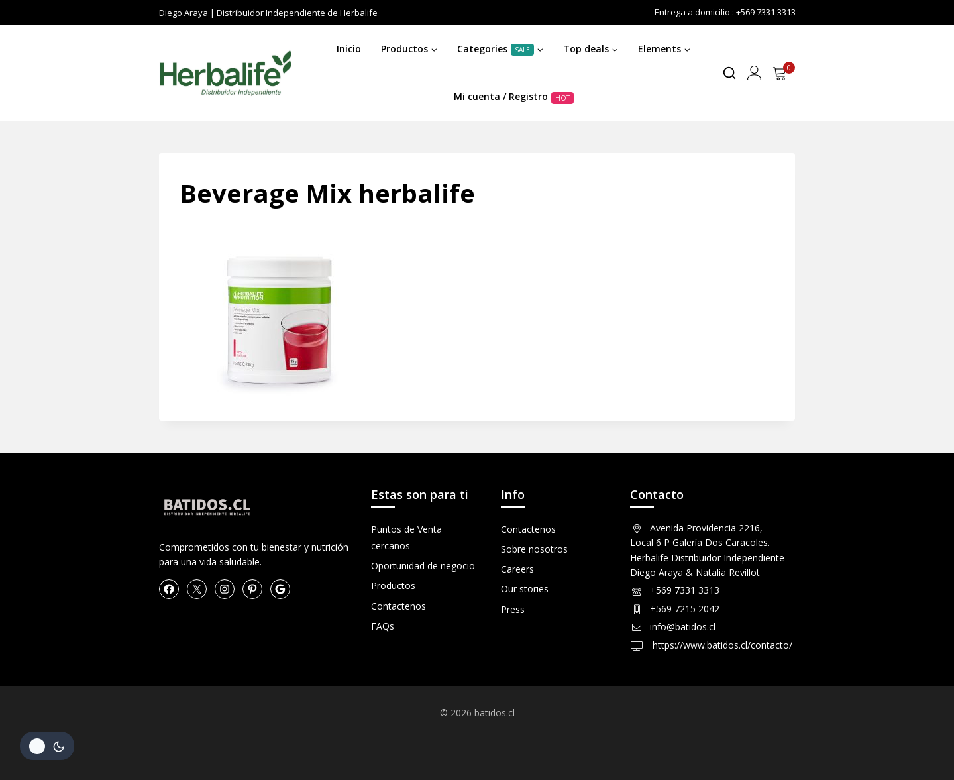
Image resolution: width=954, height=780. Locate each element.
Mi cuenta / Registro (514, 96)
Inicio (349, 48)
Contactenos (398, 606)
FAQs (382, 626)
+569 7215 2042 (684, 608)
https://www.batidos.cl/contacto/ (721, 645)
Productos (393, 585)
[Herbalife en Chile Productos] (225, 73)
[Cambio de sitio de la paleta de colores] (47, 746)
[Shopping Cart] (783, 73)
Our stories (525, 589)
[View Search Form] (729, 73)
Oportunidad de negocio (423, 565)
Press (513, 609)
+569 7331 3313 (684, 590)
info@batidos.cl (683, 626)
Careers (517, 569)
